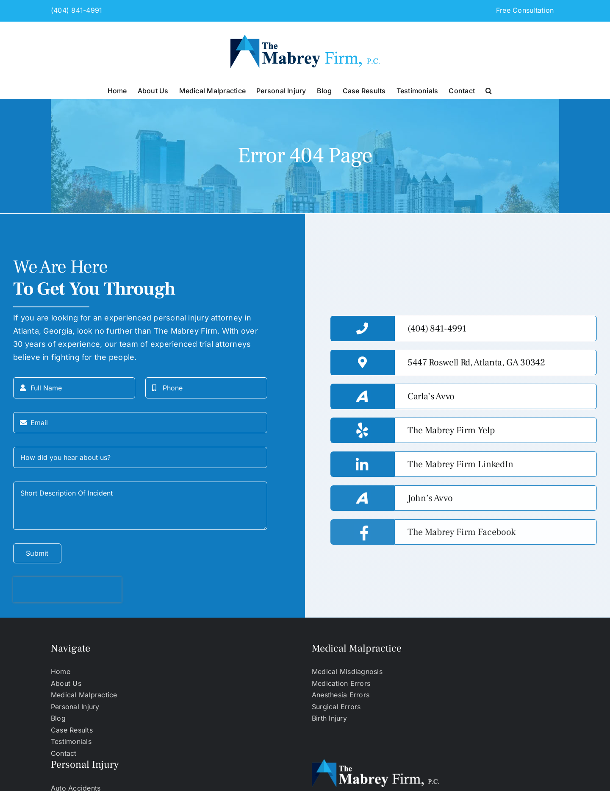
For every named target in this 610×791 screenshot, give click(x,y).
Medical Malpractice (84, 695)
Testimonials (71, 741)
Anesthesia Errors (340, 695)
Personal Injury (75, 706)
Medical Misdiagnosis (347, 671)
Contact (64, 753)
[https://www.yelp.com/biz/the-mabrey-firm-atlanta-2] (495, 430)
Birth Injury (329, 718)
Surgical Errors (336, 706)
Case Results (72, 730)
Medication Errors (341, 683)
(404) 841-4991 (76, 10)
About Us (66, 683)
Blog (58, 718)
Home (60, 671)
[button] (488, 89)
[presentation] (67, 589)
